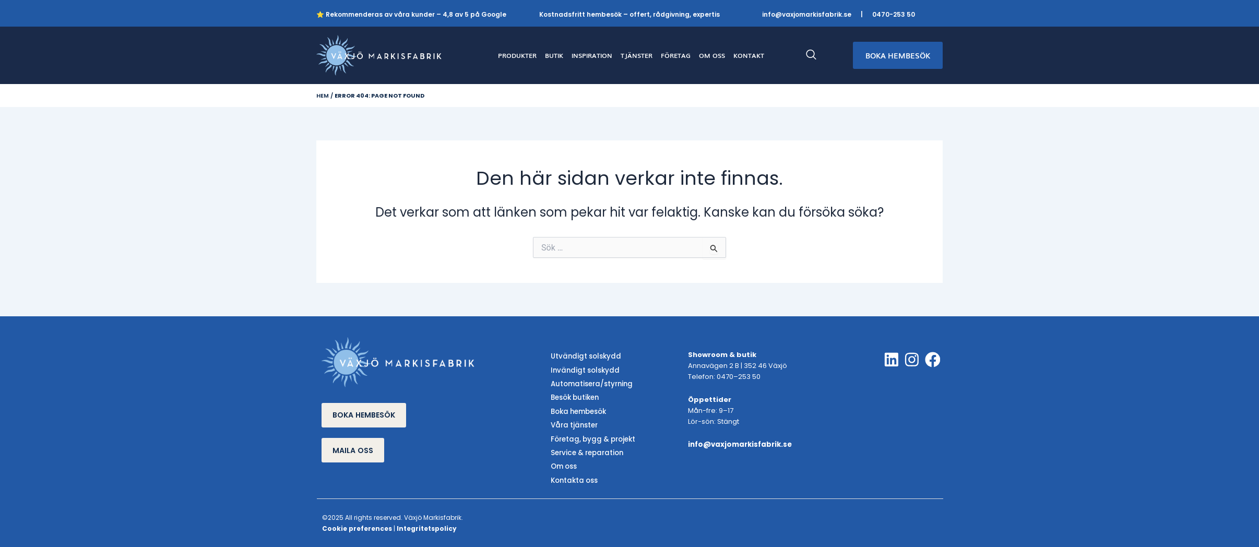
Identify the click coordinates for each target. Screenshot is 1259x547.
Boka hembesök (578, 410)
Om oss (564, 464)
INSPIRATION (592, 55)
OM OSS (712, 55)
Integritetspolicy (427, 525)
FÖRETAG (676, 55)
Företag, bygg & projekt (592, 437)
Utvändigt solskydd (584, 357)
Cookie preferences (357, 525)
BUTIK (554, 55)
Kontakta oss (574, 477)
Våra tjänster (573, 424)
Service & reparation (586, 451)
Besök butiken (574, 397)
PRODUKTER (517, 55)
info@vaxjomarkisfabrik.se (806, 14)
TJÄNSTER (636, 55)
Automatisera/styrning (591, 383)
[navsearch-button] (816, 55)
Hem (322, 95)
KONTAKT (748, 55)
